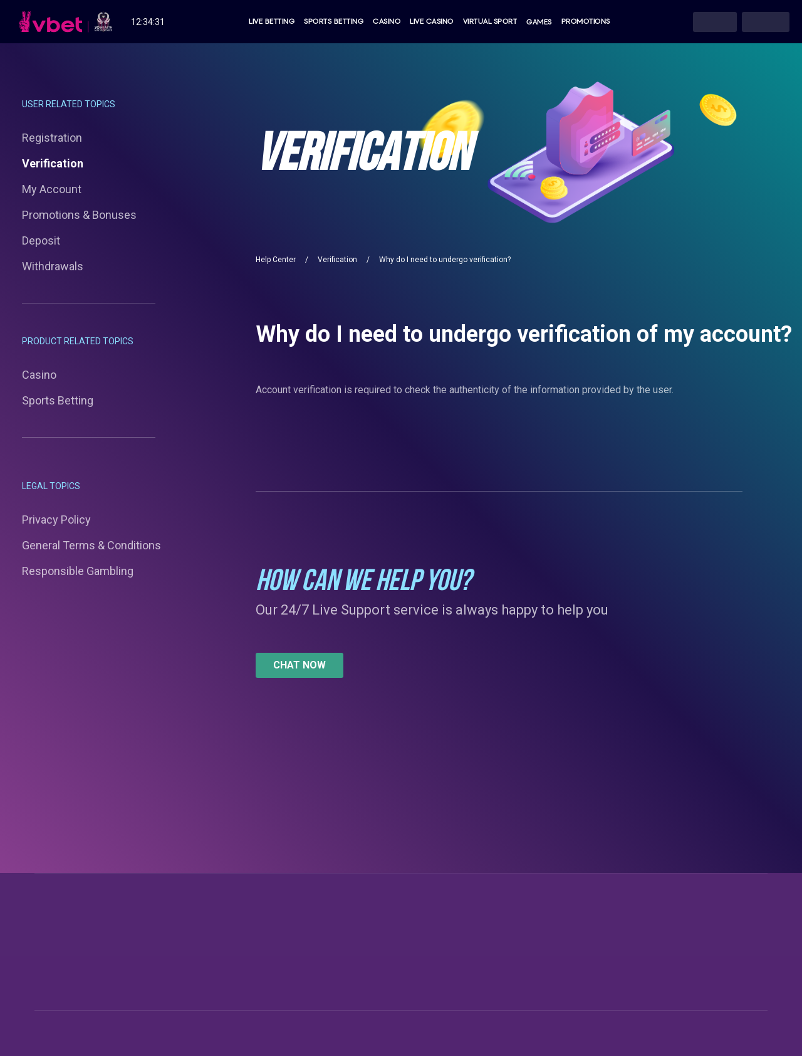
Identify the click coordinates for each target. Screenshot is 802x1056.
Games (539, 22)
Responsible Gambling (77, 571)
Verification (52, 163)
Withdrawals (52, 266)
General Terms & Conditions (91, 545)
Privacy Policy (56, 519)
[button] (299, 665)
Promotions (585, 22)
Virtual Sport (490, 22)
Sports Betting (333, 22)
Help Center (276, 259)
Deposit (41, 240)
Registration (52, 137)
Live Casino (432, 22)
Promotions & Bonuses (79, 214)
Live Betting (271, 22)
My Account (51, 189)
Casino (386, 22)
